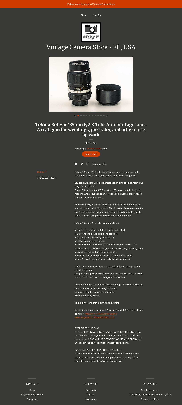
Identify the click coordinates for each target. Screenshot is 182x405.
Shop (84, 15)
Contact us (32, 399)
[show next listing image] (107, 116)
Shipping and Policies (32, 394)
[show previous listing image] (75, 116)
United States (94, 148)
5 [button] (89, 115)
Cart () (97, 15)
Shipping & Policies (46, 177)
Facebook (91, 390)
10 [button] (104, 115)
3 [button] (84, 115)
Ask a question (99, 164)
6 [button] (92, 115)
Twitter (91, 394)
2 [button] (81, 115)
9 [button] (101, 115)
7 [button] (95, 115)
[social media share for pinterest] (87, 164)
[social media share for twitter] (81, 164)
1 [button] (78, 115)
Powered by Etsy (150, 399)
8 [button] (98, 115)
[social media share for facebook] (76, 164)
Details (42, 171)
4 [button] (86, 115)
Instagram (91, 399)
